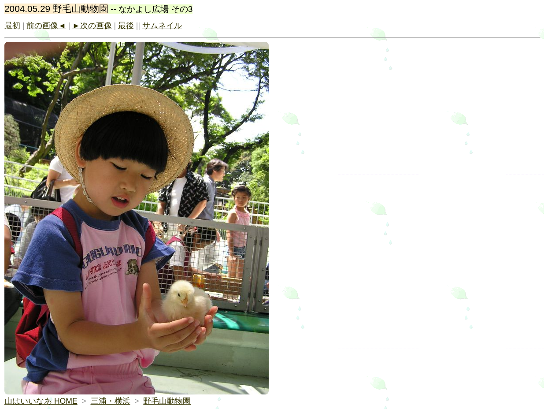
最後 (126, 25)
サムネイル (162, 25)
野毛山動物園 (167, 401)
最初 (12, 25)
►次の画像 (91, 25)
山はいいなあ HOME (41, 401)
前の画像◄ (46, 25)
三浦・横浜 (110, 401)
